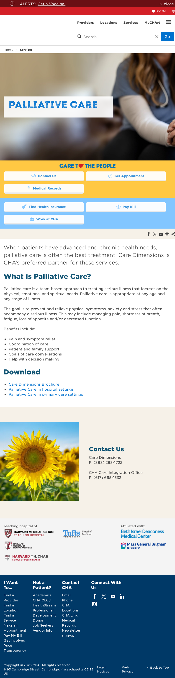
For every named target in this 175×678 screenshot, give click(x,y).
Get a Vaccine (51, 3)
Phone (67, 600)
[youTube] (112, 596)
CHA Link (69, 615)
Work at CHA (44, 218)
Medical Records (43, 187)
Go (167, 36)
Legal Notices (103, 669)
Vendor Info (43, 630)
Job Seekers (43, 625)
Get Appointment (126, 175)
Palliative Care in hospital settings (41, 389)
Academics (42, 595)
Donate (161, 11)
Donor (38, 620)
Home (9, 49)
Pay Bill (126, 206)
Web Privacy (128, 669)
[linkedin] (122, 596)
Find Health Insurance (44, 206)
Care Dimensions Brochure (34, 384)
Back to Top (159, 667)
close (169, 3)
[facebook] (94, 596)
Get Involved (14, 640)
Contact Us (44, 175)
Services (26, 49)
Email (66, 595)
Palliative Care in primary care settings (46, 394)
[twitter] (103, 596)
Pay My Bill (13, 635)
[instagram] (94, 604)
